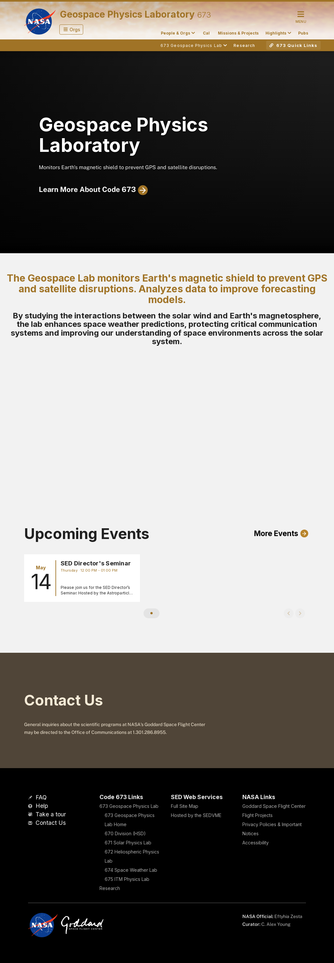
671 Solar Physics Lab (128, 842)
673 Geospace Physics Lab (129, 806)
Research (109, 888)
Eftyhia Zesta (288, 916)
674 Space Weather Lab (131, 870)
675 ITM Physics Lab (127, 879)
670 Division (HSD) (125, 833)
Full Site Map (184, 806)
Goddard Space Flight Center (274, 806)
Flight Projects (257, 815)
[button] (71, 29)
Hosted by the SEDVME (196, 815)
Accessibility (255, 842)
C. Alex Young (276, 924)
